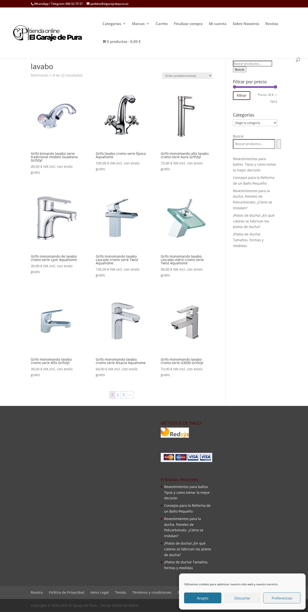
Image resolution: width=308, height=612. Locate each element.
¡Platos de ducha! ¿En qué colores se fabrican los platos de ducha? (253, 221)
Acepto (202, 598)
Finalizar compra (188, 24)
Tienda (120, 592)
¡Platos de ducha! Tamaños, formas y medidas (248, 240)
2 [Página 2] (118, 394)
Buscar (239, 69)
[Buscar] (278, 144)
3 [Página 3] (123, 394)
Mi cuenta (217, 24)
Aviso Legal (99, 592)
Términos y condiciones (151, 592)
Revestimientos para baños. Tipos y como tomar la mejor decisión (254, 164)
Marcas (138, 24)
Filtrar (241, 95)
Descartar (242, 598)
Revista (271, 24)
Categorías (112, 24)
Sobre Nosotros (246, 24)
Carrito (162, 24)
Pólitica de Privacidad (66, 592)
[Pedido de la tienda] (187, 75)
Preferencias (282, 598)
